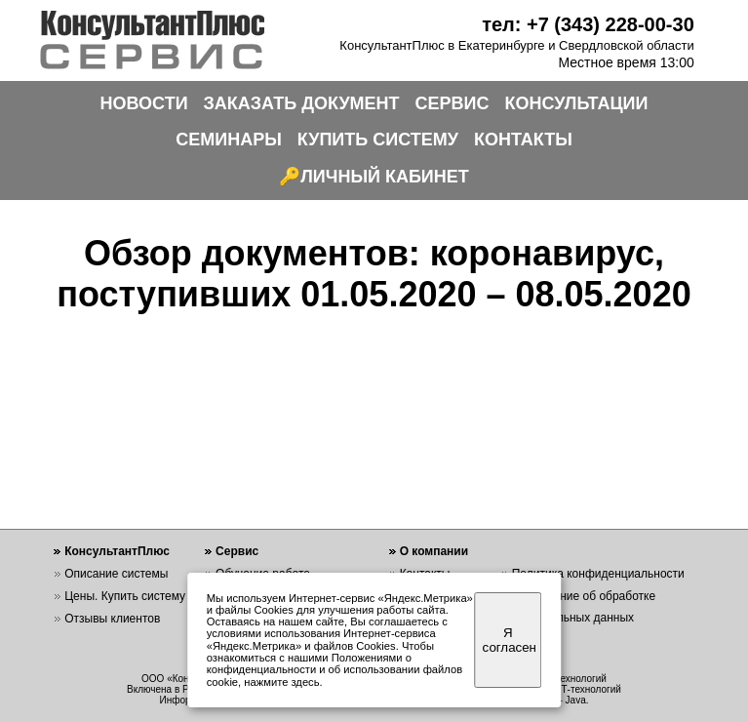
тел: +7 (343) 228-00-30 (588, 24)
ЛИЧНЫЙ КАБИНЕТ (384, 176)
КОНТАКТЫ (523, 139)
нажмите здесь (281, 682)
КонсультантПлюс (117, 551)
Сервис (237, 551)
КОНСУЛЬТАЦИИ (577, 103)
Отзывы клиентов (112, 618)
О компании (434, 551)
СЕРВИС (452, 103)
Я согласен (509, 640)
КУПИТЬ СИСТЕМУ (377, 139)
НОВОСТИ (144, 103)
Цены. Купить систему (124, 596)
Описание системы (116, 574)
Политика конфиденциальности (598, 574)
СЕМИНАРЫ (229, 139)
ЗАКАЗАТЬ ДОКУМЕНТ (302, 103)
